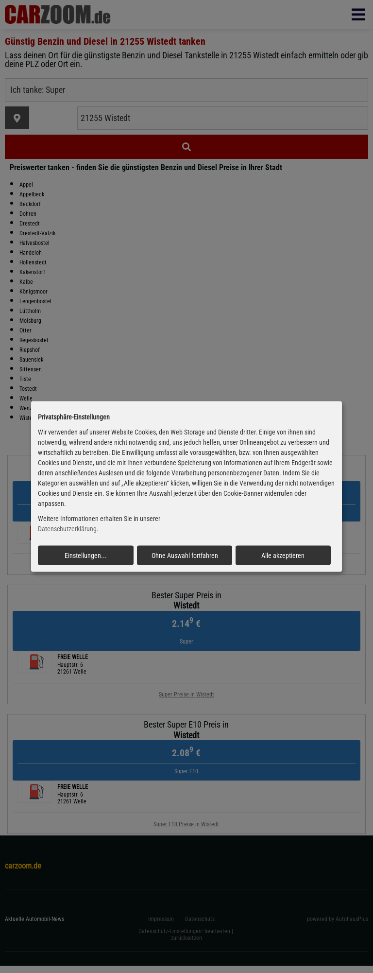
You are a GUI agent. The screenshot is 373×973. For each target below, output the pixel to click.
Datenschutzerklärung (67, 529)
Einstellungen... (86, 555)
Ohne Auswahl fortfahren (185, 555)
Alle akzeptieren (283, 555)
